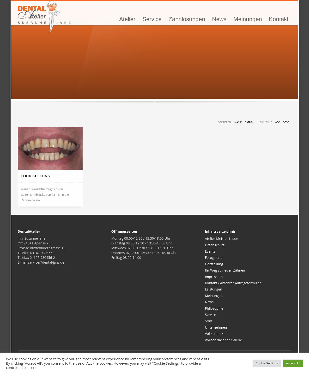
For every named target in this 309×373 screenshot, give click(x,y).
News (209, 302)
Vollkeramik (214, 333)
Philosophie (214, 308)
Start (208, 321)
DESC (286, 122)
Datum (249, 122)
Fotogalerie (214, 257)
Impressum (214, 276)
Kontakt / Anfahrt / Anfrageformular (233, 283)
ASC (277, 122)
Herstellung (214, 264)
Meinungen (214, 295)
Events (210, 251)
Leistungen (213, 289)
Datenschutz (214, 245)
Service (210, 314)
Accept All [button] (293, 363)
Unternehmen (216, 327)
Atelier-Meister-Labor (221, 238)
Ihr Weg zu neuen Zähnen (225, 270)
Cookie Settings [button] (266, 363)
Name (238, 122)
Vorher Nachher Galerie (223, 340)
